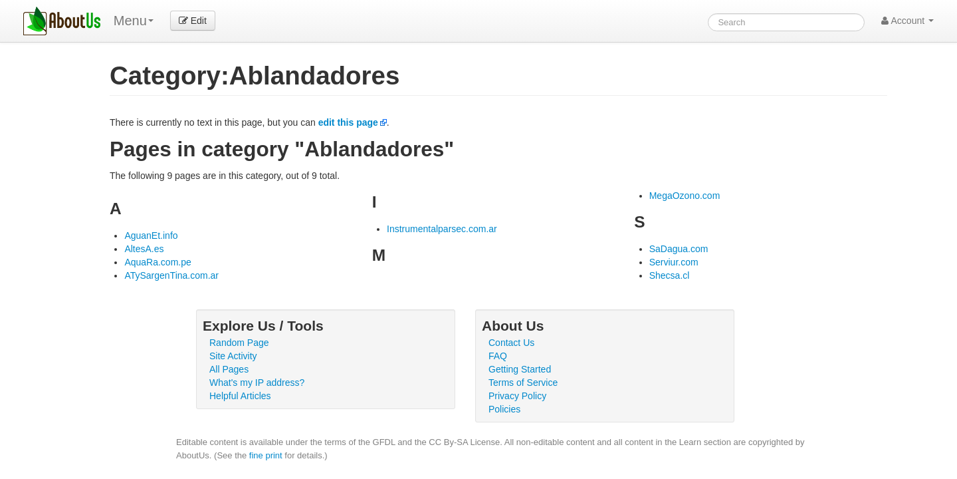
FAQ (497, 356)
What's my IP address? (256, 382)
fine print (265, 455)
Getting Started (519, 369)
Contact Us (511, 342)
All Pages (229, 369)
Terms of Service (523, 382)
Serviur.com (673, 262)
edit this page (348, 122)
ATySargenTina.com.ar (171, 275)
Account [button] (907, 20)
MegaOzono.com (684, 195)
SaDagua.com (678, 248)
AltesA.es (143, 248)
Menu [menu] (134, 20)
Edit (193, 20)
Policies (504, 409)
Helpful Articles (240, 396)
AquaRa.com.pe (157, 262)
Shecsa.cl (669, 275)
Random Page (239, 342)
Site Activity (233, 356)
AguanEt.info (150, 235)
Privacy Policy (517, 396)
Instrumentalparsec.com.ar (442, 229)
